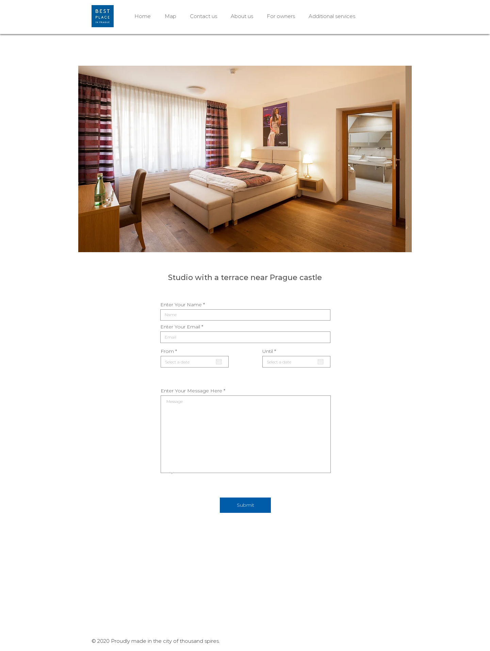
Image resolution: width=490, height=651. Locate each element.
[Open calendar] (219, 361)
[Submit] (245, 505)
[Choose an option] (170, 473)
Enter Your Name (181, 304)
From (170, 351)
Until (270, 351)
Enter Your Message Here (191, 390)
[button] (245, 159)
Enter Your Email (180, 326)
